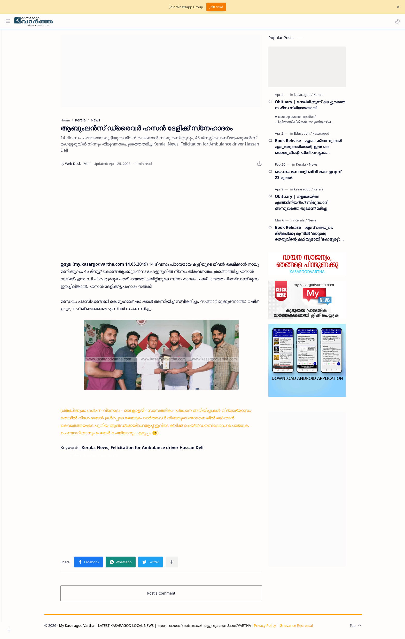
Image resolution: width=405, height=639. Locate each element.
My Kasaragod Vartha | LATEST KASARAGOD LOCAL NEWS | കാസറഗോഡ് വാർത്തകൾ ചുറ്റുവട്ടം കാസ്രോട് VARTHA (164, 627)
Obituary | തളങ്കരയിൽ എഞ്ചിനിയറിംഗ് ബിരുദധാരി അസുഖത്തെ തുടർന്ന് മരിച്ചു (310, 204)
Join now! (216, 7)
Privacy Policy (274, 627)
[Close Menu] (397, 7)
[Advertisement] (170, 73)
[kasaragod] (312, 97)
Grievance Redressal (305, 627)
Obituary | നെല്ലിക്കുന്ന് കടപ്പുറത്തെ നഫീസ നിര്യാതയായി (319, 107)
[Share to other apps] (181, 564)
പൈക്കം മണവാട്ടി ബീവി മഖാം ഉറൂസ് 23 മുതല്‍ (317, 176)
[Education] (312, 136)
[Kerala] (327, 97)
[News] (322, 166)
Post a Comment (170, 595)
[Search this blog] (107, 21)
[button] (396, 21)
